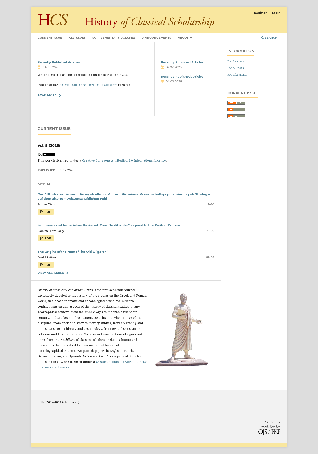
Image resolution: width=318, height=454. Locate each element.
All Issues (77, 37)
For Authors (235, 68)
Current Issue (50, 37)
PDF (47, 212)
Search (269, 37)
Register (260, 13)
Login (276, 13)
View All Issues (51, 273)
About (183, 37)
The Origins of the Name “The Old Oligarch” (87, 85)
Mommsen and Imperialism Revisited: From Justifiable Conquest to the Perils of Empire (109, 225)
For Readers (235, 61)
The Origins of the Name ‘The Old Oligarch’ (73, 252)
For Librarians (237, 74)
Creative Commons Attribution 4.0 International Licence (124, 160)
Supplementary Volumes (114, 37)
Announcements (156, 37)
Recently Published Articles (59, 62)
